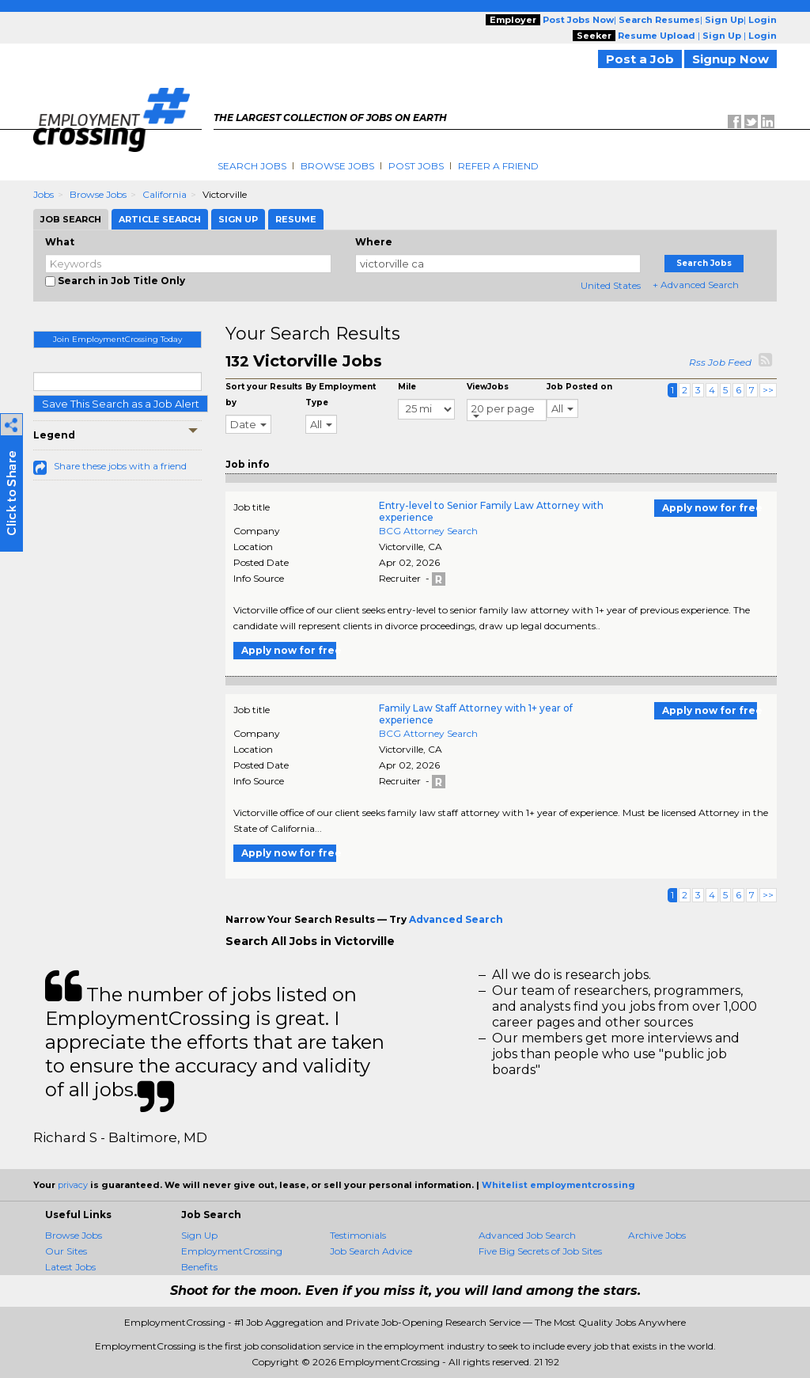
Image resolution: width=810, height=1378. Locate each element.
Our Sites (66, 1251)
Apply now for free (709, 508)
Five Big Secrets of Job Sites (540, 1251)
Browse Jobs (337, 166)
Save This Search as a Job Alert (120, 403)
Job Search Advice (371, 1251)
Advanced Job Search (527, 1235)
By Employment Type (340, 395)
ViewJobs (488, 387)
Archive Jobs (657, 1235)
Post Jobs (416, 166)
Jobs (43, 194)
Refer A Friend (498, 166)
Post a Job (640, 58)
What (59, 242)
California (164, 194)
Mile (407, 387)
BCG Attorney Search (428, 531)
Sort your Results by (263, 395)
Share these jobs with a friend (120, 466)
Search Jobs (252, 166)
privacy (73, 1184)
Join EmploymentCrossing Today (117, 339)
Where (373, 242)
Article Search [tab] (160, 219)
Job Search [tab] (70, 219)
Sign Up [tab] (238, 219)
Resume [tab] (295, 219)
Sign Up (199, 1235)
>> (768, 390)
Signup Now (730, 58)
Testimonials (358, 1235)
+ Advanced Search (696, 284)
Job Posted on (579, 387)
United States (611, 285)
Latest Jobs (70, 1267)
